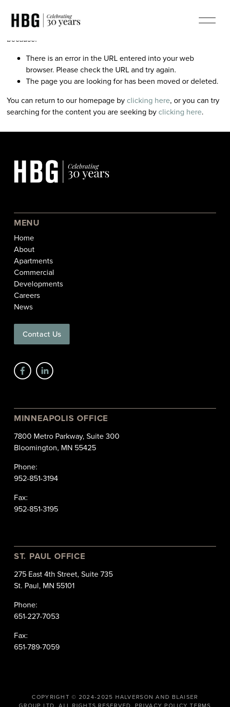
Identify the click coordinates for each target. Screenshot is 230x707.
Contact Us (42, 334)
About (24, 249)
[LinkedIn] (44, 370)
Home (24, 237)
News (23, 306)
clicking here (148, 100)
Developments (38, 283)
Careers (27, 295)
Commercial (34, 272)
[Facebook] (22, 370)
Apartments (33, 260)
